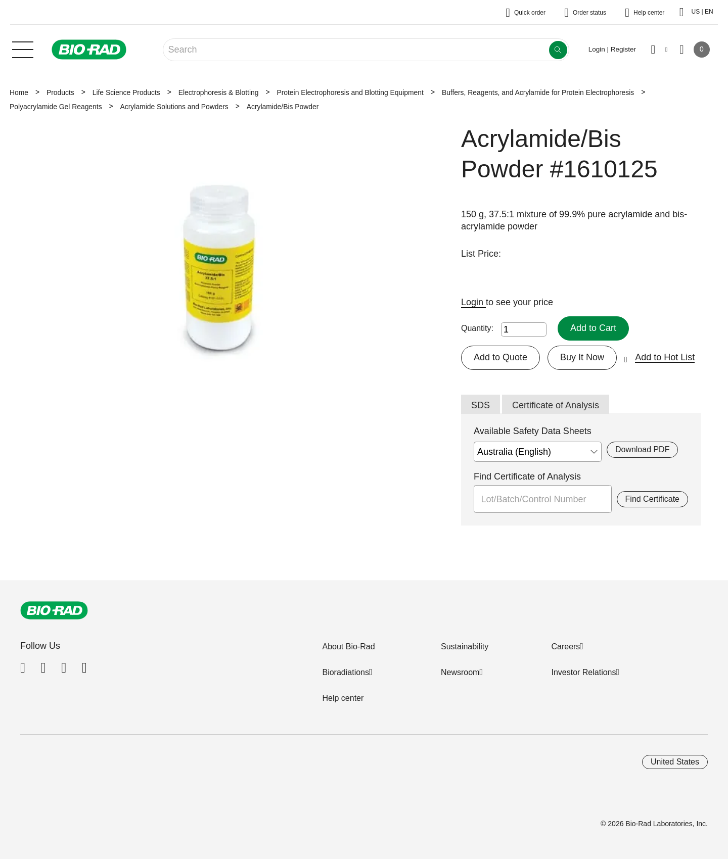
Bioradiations (345, 672)
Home (19, 92)
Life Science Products (126, 92)
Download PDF (642, 449)
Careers (565, 646)
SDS (480, 405)
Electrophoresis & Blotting (218, 92)
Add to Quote (500, 357)
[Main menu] (22, 48)
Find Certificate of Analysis (527, 476)
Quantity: (477, 328)
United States (675, 761)
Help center (342, 698)
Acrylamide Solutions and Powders (174, 107)
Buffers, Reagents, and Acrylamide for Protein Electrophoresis (538, 92)
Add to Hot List (665, 357)
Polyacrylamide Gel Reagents (56, 107)
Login (473, 302)
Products (60, 92)
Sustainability (464, 646)
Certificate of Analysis (555, 405)
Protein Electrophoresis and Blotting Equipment (350, 92)
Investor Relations (583, 672)
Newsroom (460, 672)
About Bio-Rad (348, 646)
